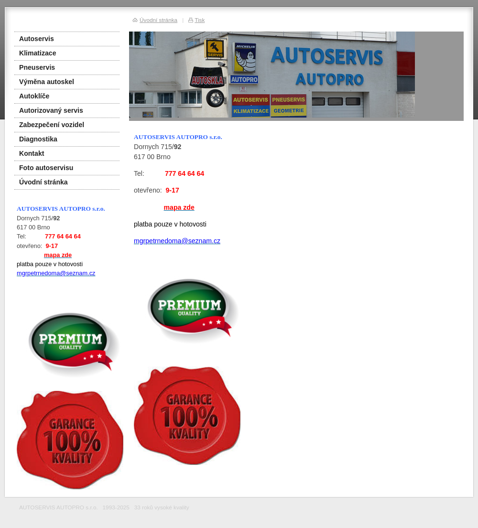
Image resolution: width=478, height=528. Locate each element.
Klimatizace (37, 53)
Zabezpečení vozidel (51, 125)
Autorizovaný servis (51, 110)
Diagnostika (38, 139)
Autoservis (36, 39)
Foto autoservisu (46, 168)
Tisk (200, 20)
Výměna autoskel (46, 82)
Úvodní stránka (43, 182)
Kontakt (31, 153)
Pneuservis (37, 67)
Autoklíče (34, 96)
